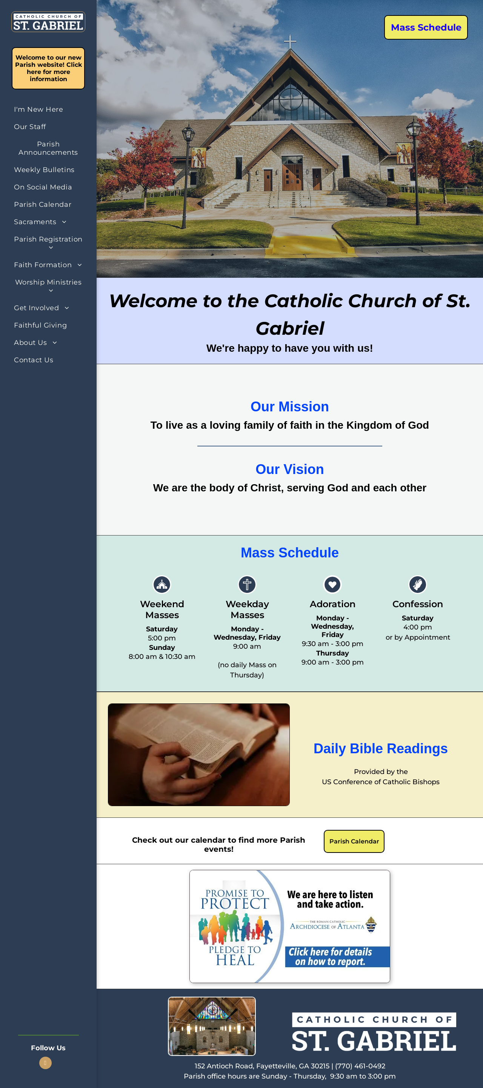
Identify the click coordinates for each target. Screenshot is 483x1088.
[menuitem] (48, 109)
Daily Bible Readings (381, 748)
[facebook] (45, 1064)
